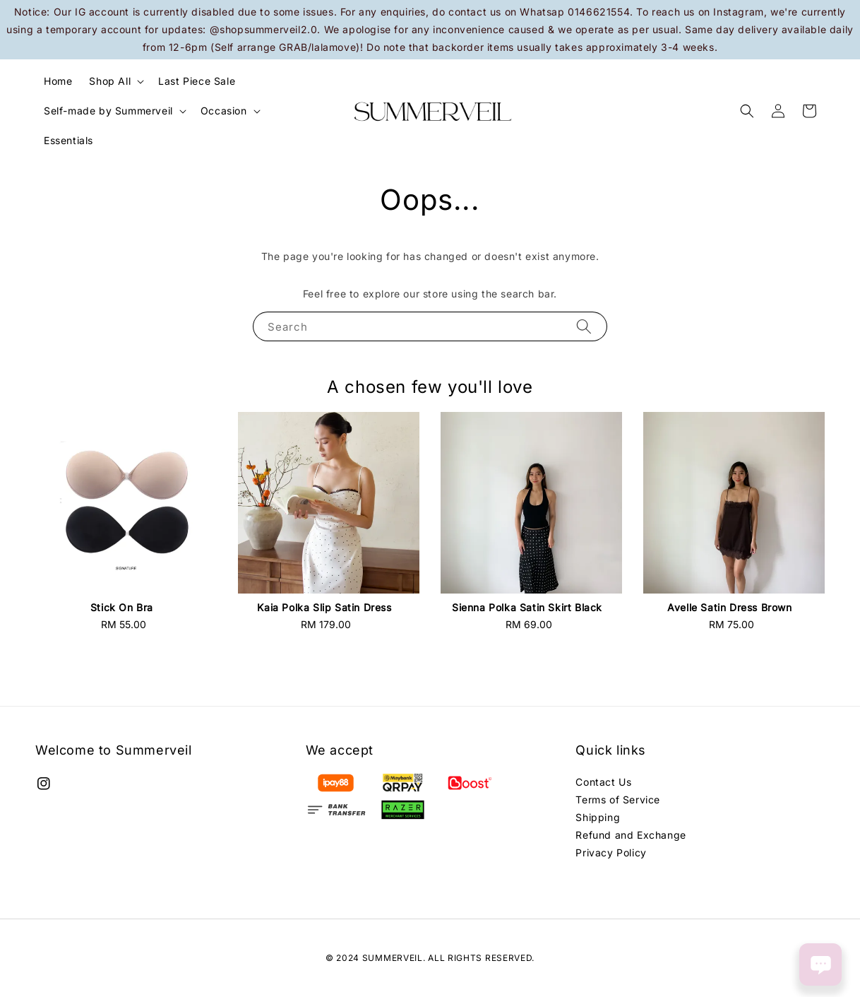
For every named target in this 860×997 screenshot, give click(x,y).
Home (58, 81)
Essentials (68, 140)
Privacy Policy (610, 852)
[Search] (584, 326)
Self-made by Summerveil (108, 111)
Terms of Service (617, 800)
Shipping (597, 817)
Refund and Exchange (630, 835)
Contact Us (603, 782)
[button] (747, 110)
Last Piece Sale (196, 81)
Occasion (224, 111)
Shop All (110, 81)
